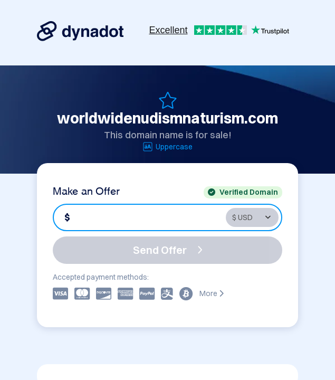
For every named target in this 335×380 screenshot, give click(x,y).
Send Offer (168, 249)
